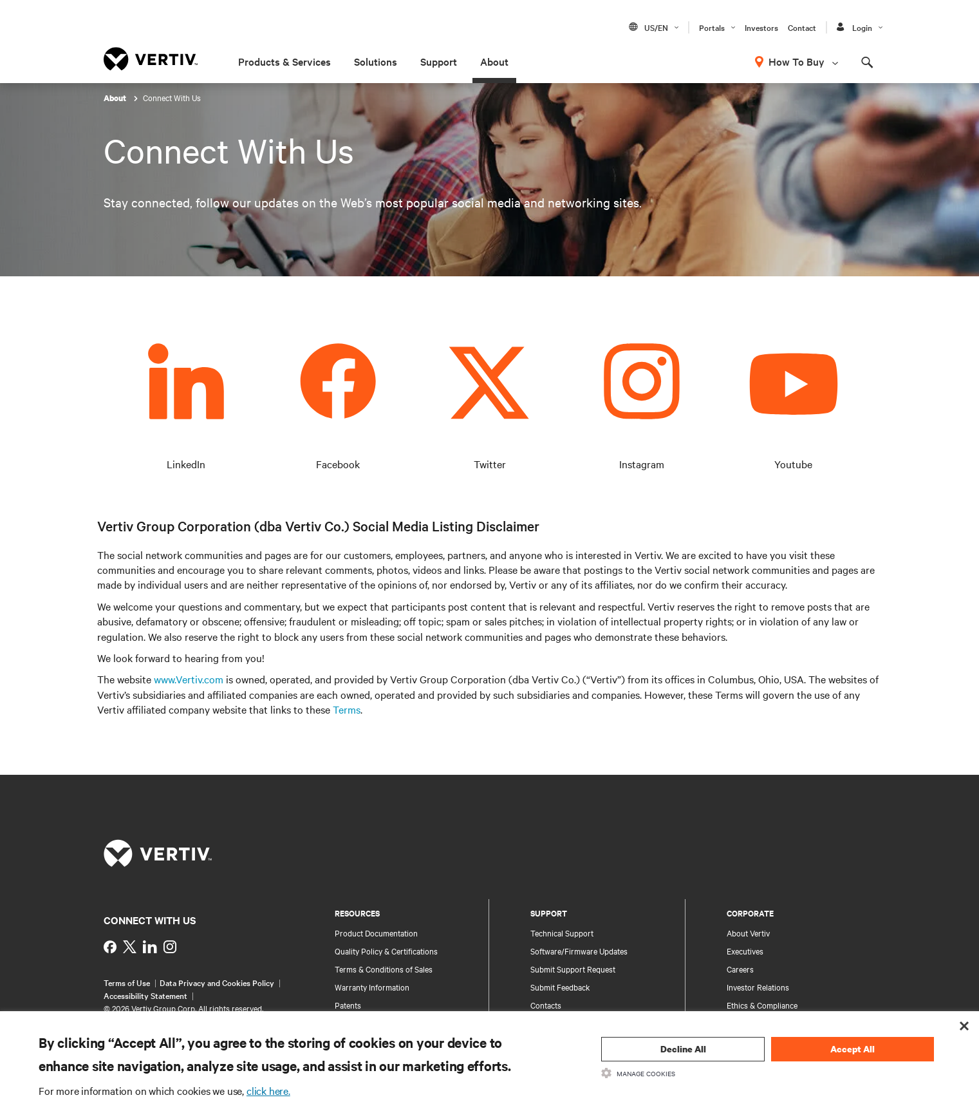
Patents (348, 1005)
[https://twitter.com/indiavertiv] (129, 946)
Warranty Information (372, 986)
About (494, 61)
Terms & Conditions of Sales (384, 968)
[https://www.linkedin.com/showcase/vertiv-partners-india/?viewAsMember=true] (150, 946)
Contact (802, 27)
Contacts (545, 1005)
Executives (745, 950)
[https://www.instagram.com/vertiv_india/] (169, 946)
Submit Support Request (572, 968)
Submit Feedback (560, 986)
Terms (346, 709)
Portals (712, 27)
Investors (761, 27)
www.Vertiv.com (188, 679)
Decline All (683, 1049)
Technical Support (561, 932)
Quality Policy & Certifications (386, 950)
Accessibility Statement (145, 995)
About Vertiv (748, 932)
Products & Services (284, 61)
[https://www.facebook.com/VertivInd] (110, 946)
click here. (268, 1090)
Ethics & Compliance (762, 1005)
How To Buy (797, 61)
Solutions (375, 61)
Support (438, 61)
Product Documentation (376, 932)
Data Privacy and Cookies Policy (217, 982)
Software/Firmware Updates (579, 950)
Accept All (852, 1049)
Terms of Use (127, 982)
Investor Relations (758, 986)
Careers (740, 968)
